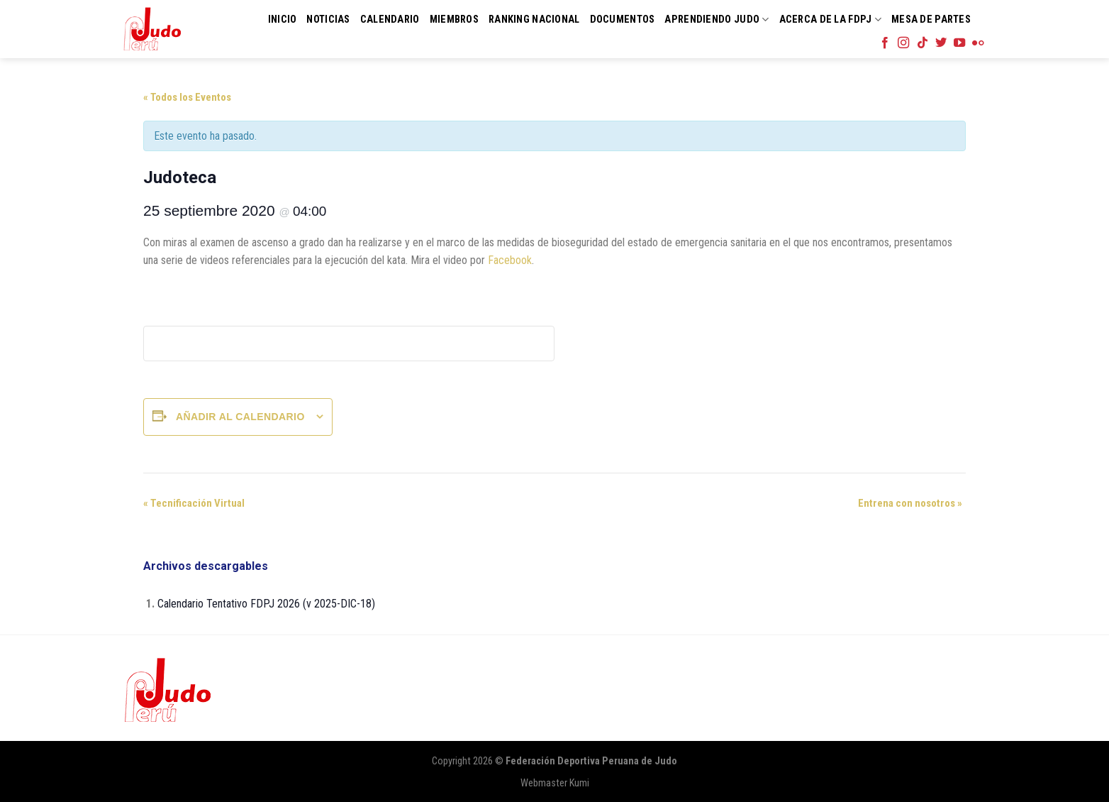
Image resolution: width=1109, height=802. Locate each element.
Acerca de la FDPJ (830, 19)
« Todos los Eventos (187, 97)
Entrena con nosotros (910, 503)
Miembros (454, 19)
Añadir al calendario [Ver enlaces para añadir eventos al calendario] (240, 416)
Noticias (328, 19)
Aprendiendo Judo (716, 19)
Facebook (510, 260)
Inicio (282, 19)
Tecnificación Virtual (194, 503)
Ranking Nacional (534, 19)
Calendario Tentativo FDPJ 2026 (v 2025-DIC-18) (266, 603)
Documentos (622, 19)
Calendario (390, 19)
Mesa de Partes (931, 19)
